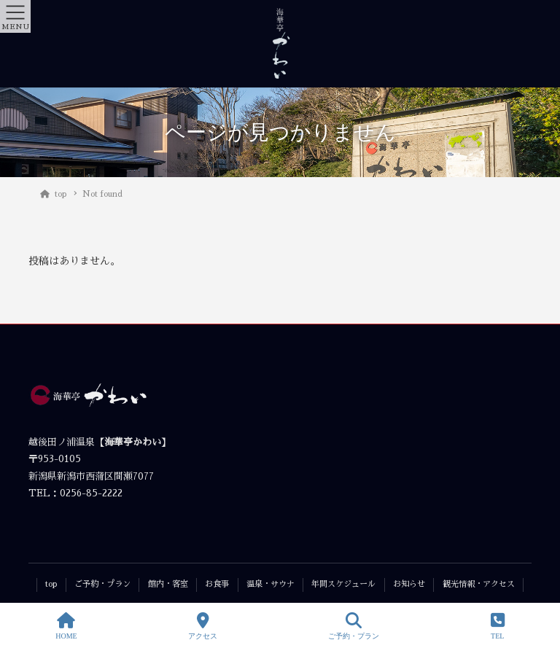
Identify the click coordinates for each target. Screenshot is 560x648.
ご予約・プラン (102, 584)
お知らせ (409, 584)
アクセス (202, 626)
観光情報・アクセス (479, 584)
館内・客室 (168, 584)
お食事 (217, 584)
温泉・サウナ (270, 584)
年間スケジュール (343, 584)
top (51, 584)
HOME (66, 626)
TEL (498, 626)
